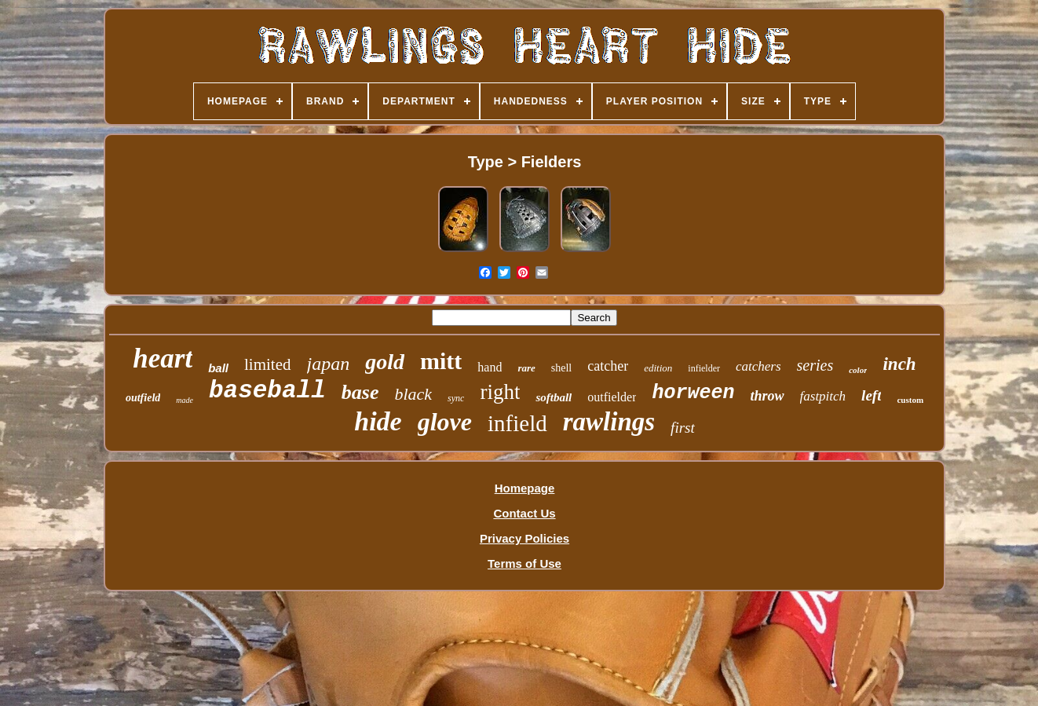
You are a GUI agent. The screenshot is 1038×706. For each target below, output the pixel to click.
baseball (267, 390)
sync (456, 398)
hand (489, 367)
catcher (607, 366)
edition (658, 368)
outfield (143, 398)
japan (328, 363)
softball (553, 397)
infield (517, 423)
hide (377, 421)
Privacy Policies (524, 538)
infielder (704, 368)
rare (526, 368)
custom (910, 399)
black (413, 394)
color (858, 370)
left (871, 395)
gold (384, 361)
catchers (758, 366)
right (500, 392)
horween (693, 393)
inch (899, 364)
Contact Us (524, 513)
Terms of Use (524, 563)
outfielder (611, 397)
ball (218, 368)
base (360, 392)
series (815, 365)
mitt (441, 361)
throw (767, 396)
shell (561, 368)
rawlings (609, 422)
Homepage (525, 488)
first (683, 427)
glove (445, 422)
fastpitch (823, 396)
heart (162, 358)
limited (267, 364)
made (184, 400)
